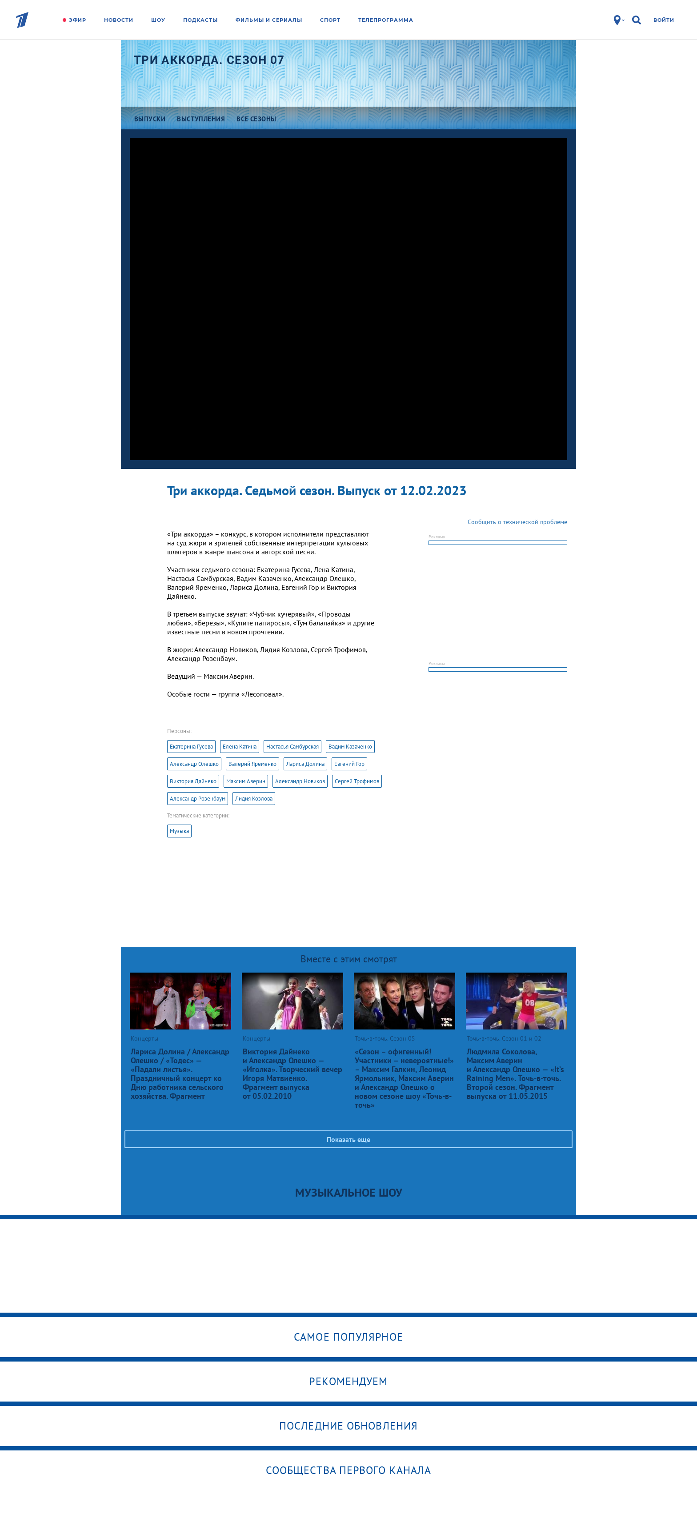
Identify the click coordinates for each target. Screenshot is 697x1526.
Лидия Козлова (253, 798)
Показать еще (348, 1139)
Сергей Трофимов (357, 781)
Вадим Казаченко (350, 746)
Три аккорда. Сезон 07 (209, 60)
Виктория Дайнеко (193, 781)
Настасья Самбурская (292, 746)
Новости (118, 20)
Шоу (158, 20)
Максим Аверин (245, 781)
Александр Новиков (300, 781)
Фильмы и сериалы (269, 20)
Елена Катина (239, 746)
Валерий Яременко (252, 764)
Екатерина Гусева (191, 746)
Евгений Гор (349, 764)
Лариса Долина (305, 764)
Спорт (330, 20)
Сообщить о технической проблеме (517, 522)
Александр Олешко (194, 764)
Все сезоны (256, 119)
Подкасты (200, 20)
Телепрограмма (385, 20)
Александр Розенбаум (197, 798)
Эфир (77, 20)
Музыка (179, 831)
